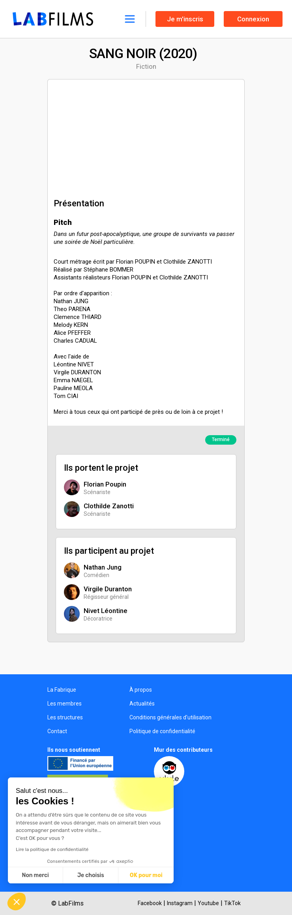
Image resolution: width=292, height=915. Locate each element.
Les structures (65, 717)
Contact (57, 731)
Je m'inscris (185, 19)
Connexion (253, 19)
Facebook (150, 903)
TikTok (232, 903)
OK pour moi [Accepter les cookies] (146, 875)
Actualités (142, 703)
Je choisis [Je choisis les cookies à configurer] (90, 875)
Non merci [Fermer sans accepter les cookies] (35, 875)
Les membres (64, 703)
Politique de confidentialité (162, 731)
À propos (140, 690)
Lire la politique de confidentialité (52, 849)
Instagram (180, 903)
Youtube (208, 903)
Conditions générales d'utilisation (170, 717)
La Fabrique (61, 690)
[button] (16, 901)
